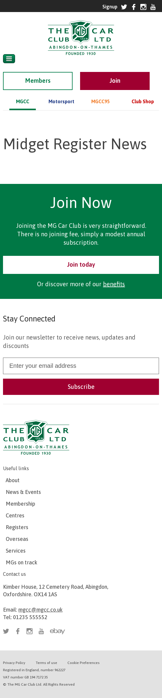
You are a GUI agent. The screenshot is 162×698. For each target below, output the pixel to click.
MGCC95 (100, 101)
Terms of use (46, 663)
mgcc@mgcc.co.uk (40, 609)
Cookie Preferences (83, 663)
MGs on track (21, 562)
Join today (81, 264)
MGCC (22, 101)
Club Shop (143, 101)
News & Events (23, 492)
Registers (17, 527)
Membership (20, 504)
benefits (114, 284)
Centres (15, 515)
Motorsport (61, 101)
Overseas (17, 539)
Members (38, 80)
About (13, 480)
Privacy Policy (14, 663)
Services (16, 551)
